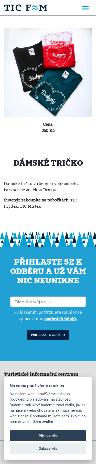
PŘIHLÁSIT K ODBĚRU (48, 334)
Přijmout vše (48, 436)
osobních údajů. (60, 318)
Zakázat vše (48, 449)
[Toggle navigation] (85, 9)
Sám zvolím (43, 422)
